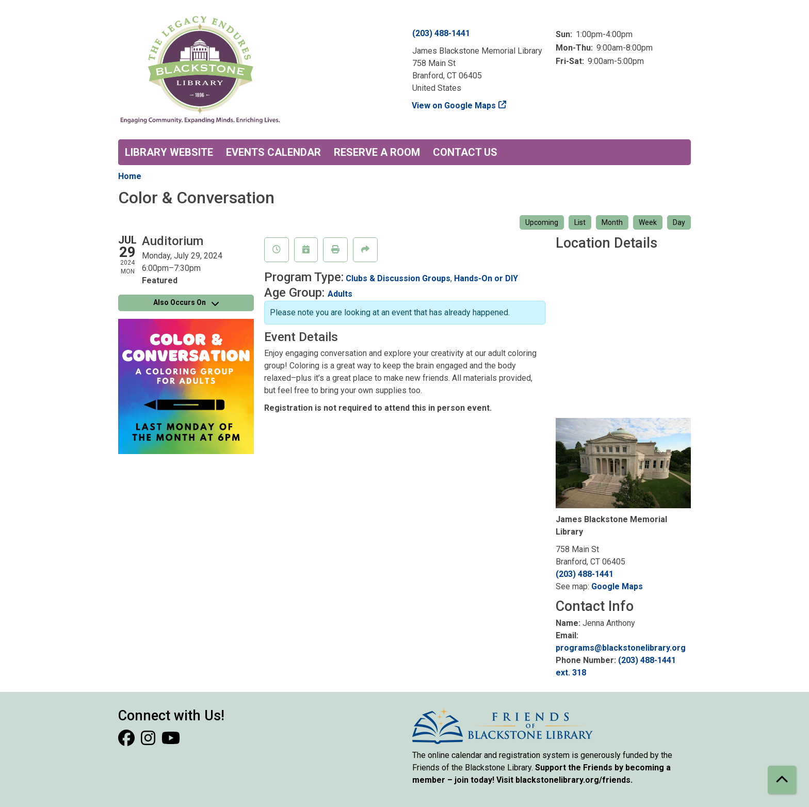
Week (648, 222)
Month (612, 222)
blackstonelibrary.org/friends (572, 780)
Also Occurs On (186, 302)
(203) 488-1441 (441, 33)
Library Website (169, 152)
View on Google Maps (454, 105)
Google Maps (617, 586)
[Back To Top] (782, 780)
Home (129, 176)
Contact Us (465, 152)
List (580, 222)
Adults (340, 294)
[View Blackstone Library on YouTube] (170, 741)
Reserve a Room (377, 152)
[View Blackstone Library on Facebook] (127, 741)
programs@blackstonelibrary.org (621, 648)
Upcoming (541, 222)
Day (679, 222)
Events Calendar (273, 152)
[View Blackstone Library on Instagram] (149, 741)
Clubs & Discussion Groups (398, 278)
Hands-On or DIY (486, 278)
